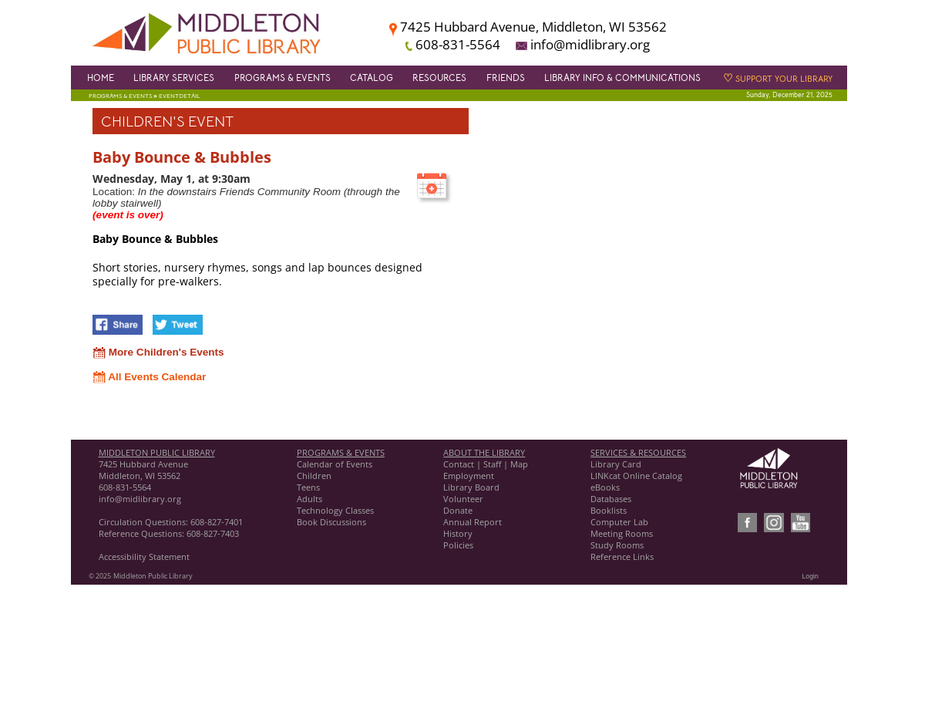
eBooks (605, 487)
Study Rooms (617, 545)
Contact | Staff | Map (485, 464)
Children (314, 475)
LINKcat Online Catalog (636, 475)
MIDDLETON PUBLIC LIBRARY (157, 452)
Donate (458, 510)
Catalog (371, 78)
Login (810, 576)
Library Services (173, 78)
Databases (610, 498)
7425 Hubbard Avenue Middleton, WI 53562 (143, 469)
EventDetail (179, 96)
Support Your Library (777, 79)
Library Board (471, 487)
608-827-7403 (213, 533)
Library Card (615, 464)
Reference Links (622, 556)
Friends (505, 78)
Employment (468, 475)
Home (100, 78)
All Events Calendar (149, 377)
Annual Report (472, 522)
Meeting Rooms (621, 533)
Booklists (608, 510)
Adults (309, 498)
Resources (439, 78)
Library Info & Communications (622, 78)
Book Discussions (332, 522)
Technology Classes (335, 510)
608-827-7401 (216, 522)
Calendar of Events (334, 464)
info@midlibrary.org (140, 498)
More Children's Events (158, 352)
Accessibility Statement (144, 556)
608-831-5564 (125, 487)
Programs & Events (282, 78)
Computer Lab (619, 522)
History (458, 533)
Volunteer (463, 498)
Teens (308, 487)
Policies (458, 545)
